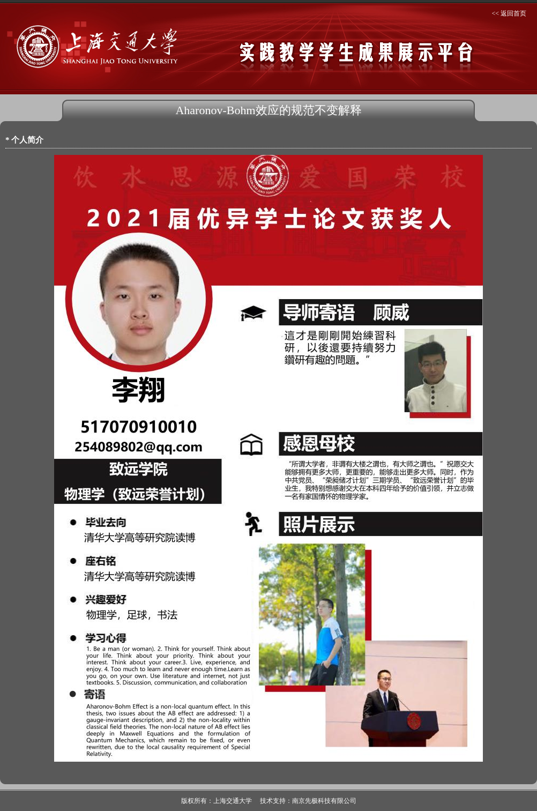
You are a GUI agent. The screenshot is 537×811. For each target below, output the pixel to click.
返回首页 (513, 13)
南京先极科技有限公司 (324, 801)
